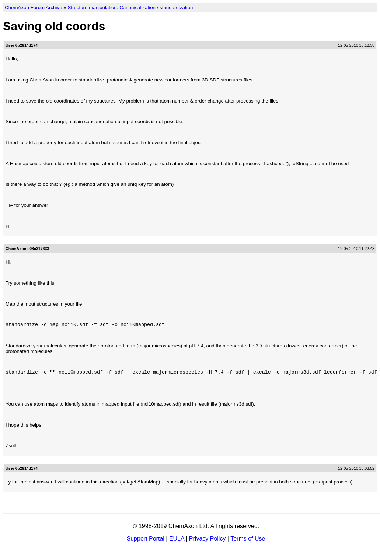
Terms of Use (247, 538)
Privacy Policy (207, 538)
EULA (176, 538)
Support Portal (145, 538)
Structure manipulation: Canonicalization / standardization (130, 7)
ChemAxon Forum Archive (33, 7)
